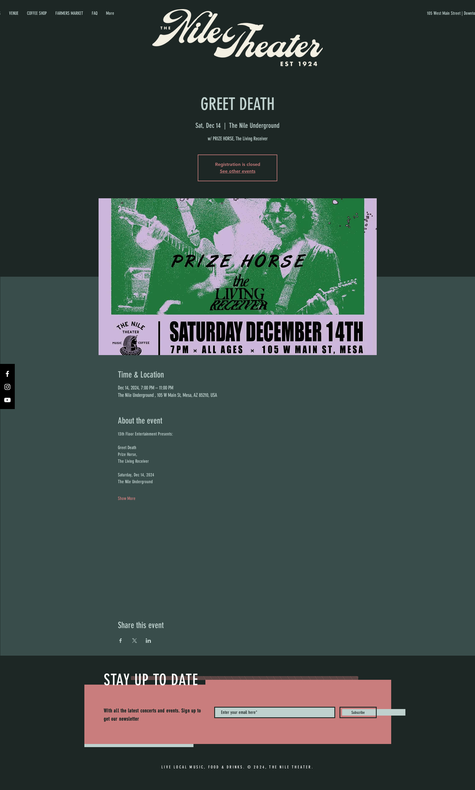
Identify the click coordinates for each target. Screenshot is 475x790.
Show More (127, 498)
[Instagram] (7, 387)
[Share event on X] (134, 640)
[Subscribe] (358, 712)
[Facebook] (7, 374)
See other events (237, 171)
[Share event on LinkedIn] (148, 640)
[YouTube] (7, 400)
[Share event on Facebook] (120, 640)
